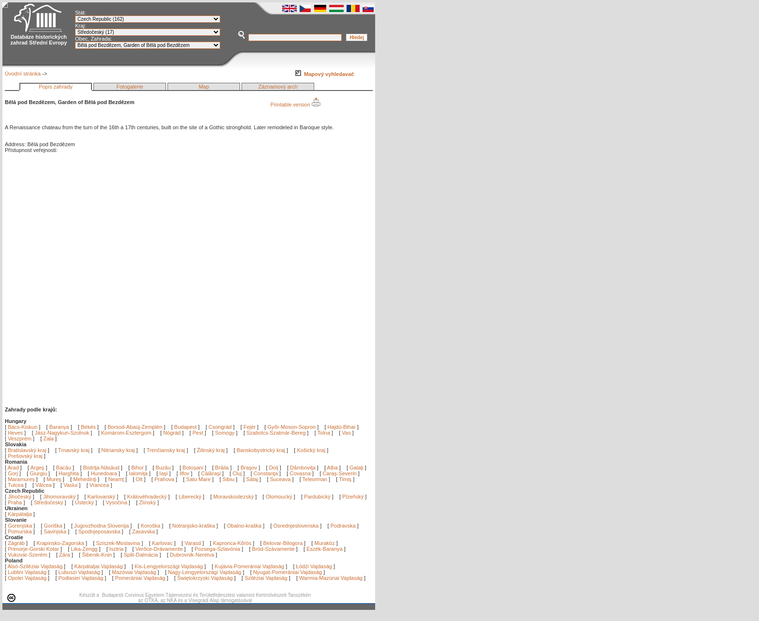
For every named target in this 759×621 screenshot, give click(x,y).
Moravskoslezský (233, 497)
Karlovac (162, 543)
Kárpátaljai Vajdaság (99, 566)
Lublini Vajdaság (27, 572)
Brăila (222, 467)
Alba (333, 467)
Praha (15, 502)
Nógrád (172, 433)
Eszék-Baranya (324, 549)
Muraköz (324, 543)
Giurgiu (39, 473)
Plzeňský (353, 497)
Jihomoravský (59, 497)
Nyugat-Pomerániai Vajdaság (287, 572)
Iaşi (164, 473)
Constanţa (266, 473)
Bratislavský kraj (27, 450)
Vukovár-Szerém (27, 555)
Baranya (59, 427)
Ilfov (185, 473)
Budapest (185, 427)
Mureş (54, 479)
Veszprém (19, 438)
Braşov (249, 467)
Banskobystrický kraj (261, 450)
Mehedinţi (85, 479)
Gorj (13, 473)
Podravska (343, 526)
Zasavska (143, 531)
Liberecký (190, 497)
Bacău (64, 467)
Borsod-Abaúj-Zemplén (134, 427)
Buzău (163, 467)
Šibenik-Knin (97, 555)
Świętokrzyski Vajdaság (205, 578)
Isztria (116, 549)
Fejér (249, 427)
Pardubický (317, 497)
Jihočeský (19, 497)
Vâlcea (44, 485)
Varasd (192, 543)
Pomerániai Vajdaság (140, 578)
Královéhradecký (147, 497)
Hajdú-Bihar (342, 427)
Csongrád (220, 427)
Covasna (300, 473)
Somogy (224, 433)
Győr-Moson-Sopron (291, 427)
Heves (15, 433)
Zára (64, 555)
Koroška (150, 526)
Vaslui (71, 485)
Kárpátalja (20, 514)
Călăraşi (211, 473)
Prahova (165, 479)
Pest (198, 433)
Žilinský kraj (212, 450)
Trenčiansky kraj (166, 450)
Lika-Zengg (84, 549)
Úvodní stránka (23, 73)
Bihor (138, 467)
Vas (346, 433)
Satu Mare (199, 479)
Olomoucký (279, 497)
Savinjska (55, 531)
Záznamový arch (278, 87)
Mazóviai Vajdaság (134, 572)
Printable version (295, 104)
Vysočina (116, 502)
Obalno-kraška (244, 526)
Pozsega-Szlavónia (217, 549)
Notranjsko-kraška (193, 526)
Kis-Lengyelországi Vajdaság (169, 566)
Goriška (53, 526)
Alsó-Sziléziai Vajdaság (35, 566)
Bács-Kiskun (22, 427)
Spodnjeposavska (99, 531)
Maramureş (22, 479)
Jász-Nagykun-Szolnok (62, 433)
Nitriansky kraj (118, 450)
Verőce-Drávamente (159, 549)
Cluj (237, 473)
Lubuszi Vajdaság (79, 572)
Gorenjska (20, 526)
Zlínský (147, 502)
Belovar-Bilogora (283, 543)
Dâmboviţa (303, 467)
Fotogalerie (130, 87)
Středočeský (48, 502)
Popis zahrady (56, 87)
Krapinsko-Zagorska (60, 543)
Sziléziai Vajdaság (265, 578)
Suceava (281, 479)
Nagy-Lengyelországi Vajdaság (204, 572)
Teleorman (316, 479)
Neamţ (116, 479)
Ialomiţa (139, 473)
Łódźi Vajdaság (314, 566)
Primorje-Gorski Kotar (33, 549)
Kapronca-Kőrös (232, 543)
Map (203, 87)
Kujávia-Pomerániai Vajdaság (250, 566)
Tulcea (16, 485)
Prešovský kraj (25, 456)
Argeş (38, 467)
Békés (88, 427)
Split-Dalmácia (140, 555)
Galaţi (357, 467)
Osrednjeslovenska (296, 526)
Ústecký (84, 502)
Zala (49, 438)
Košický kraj (311, 450)
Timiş (346, 479)
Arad (14, 467)
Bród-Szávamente (273, 549)
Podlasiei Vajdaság (81, 578)
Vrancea (100, 485)
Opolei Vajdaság (27, 578)
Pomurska (20, 531)
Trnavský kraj (74, 450)
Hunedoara (105, 473)
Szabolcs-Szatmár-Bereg (275, 433)
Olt (140, 479)
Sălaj (253, 479)
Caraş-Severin (340, 473)
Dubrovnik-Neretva (192, 555)
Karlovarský (101, 497)
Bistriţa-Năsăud (102, 467)
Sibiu (229, 479)
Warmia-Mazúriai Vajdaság (331, 578)
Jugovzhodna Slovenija (101, 526)
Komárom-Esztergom (126, 433)
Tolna (324, 433)
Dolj (274, 467)
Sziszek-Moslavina (118, 543)
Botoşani (193, 467)
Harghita (69, 473)
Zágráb (17, 543)
